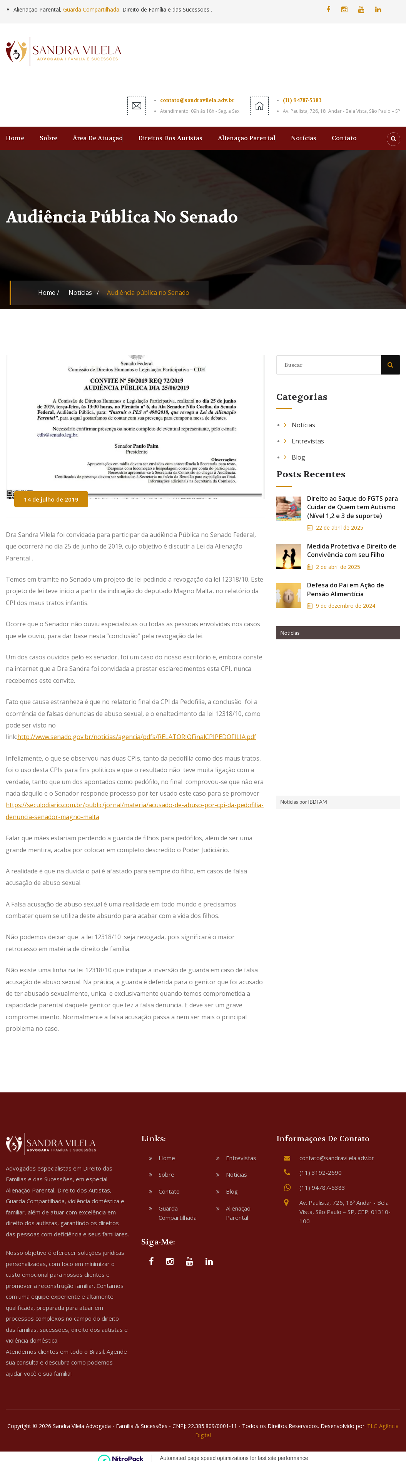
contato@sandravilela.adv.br (197, 100)
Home (15, 138)
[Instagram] (344, 9)
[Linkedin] (378, 9)
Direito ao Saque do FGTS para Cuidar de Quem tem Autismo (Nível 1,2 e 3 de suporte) (352, 507)
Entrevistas (308, 441)
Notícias (303, 138)
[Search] (393, 139)
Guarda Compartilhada (178, 1212)
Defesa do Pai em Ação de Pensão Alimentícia (345, 589)
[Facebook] (328, 9)
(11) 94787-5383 (302, 100)
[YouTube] (361, 9)
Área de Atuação (98, 138)
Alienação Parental (247, 138)
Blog (298, 457)
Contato (344, 138)
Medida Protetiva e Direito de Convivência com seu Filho (351, 550)
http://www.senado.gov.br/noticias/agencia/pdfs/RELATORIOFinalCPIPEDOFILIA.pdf (136, 736)
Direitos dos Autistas (170, 138)
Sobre (48, 138)
